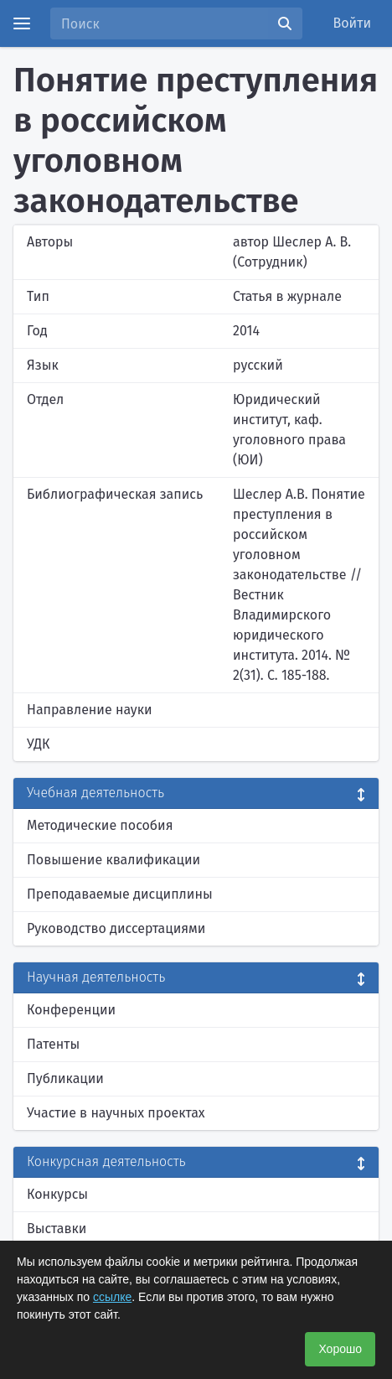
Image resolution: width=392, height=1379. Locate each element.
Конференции (71, 1010)
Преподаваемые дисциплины (120, 894)
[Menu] (22, 23)
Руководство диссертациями (116, 928)
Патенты (53, 1044)
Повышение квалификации (113, 860)
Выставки (56, 1228)
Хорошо (340, 1349)
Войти (352, 23)
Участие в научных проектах (116, 1113)
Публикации (65, 1078)
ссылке (112, 1297)
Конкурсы (57, 1194)
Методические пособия (100, 825)
